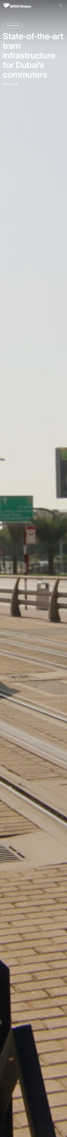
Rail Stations (12, 25)
